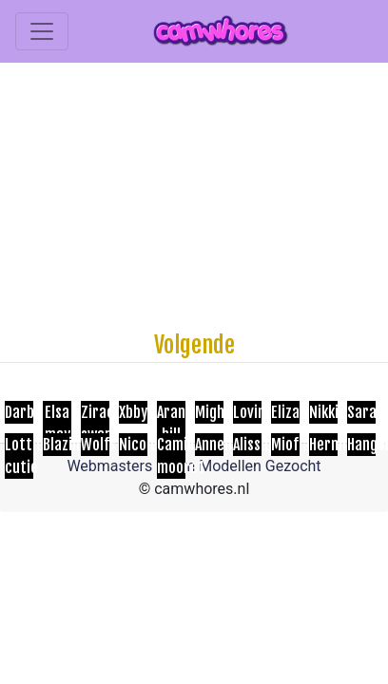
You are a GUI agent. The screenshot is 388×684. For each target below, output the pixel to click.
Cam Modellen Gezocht (242, 466)
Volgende (194, 345)
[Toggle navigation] (41, 31)
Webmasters (109, 466)
